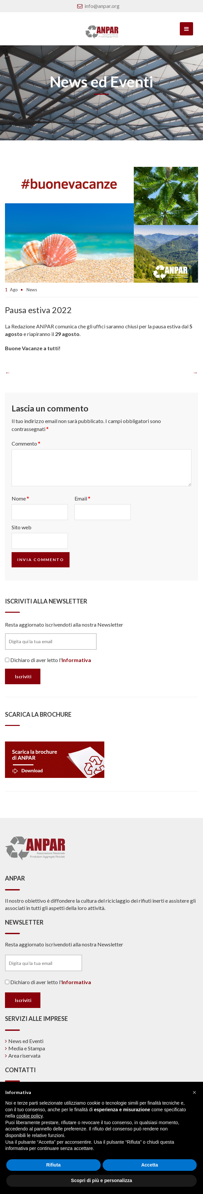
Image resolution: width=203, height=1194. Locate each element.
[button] (194, 1092)
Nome (20, 498)
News (31, 289)
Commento (26, 443)
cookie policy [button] (29, 1116)
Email (82, 498)
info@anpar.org (102, 6)
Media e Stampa (26, 1048)
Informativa (76, 660)
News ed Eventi (25, 1041)
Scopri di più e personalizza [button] (101, 1180)
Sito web (21, 527)
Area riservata (24, 1055)
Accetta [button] (149, 1165)
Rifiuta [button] (53, 1165)
